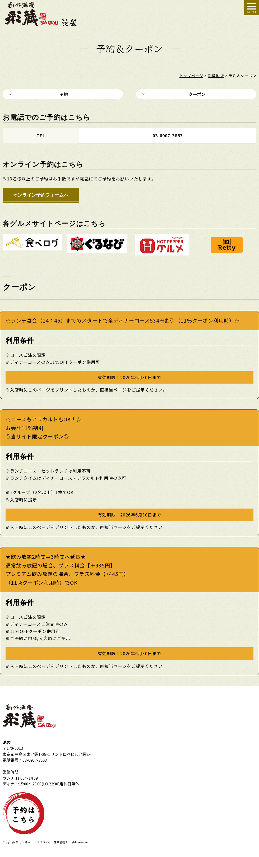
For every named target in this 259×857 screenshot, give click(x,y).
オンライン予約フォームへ (41, 196)
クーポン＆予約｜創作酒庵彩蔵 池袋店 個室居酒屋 (45, 14)
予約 (62, 94)
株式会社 (59, 844)
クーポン (196, 94)
